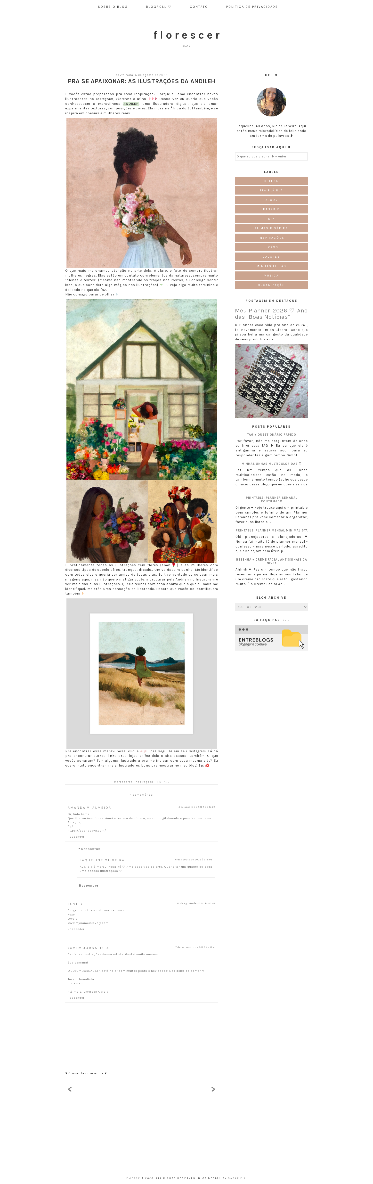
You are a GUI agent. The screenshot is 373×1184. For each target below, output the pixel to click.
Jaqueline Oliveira (102, 860)
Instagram (75, 983)
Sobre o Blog (113, 6)
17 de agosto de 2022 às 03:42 (196, 903)
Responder (76, 836)
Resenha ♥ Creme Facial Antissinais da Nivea (271, 561)
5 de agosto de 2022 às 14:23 (197, 807)
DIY (271, 218)
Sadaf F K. (237, 1178)
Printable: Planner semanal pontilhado (271, 499)
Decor (271, 200)
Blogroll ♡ (159, 6)
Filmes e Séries (271, 228)
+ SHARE (163, 782)
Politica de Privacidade (252, 6)
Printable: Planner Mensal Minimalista (272, 530)
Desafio (271, 209)
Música (271, 275)
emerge (134, 1178)
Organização (271, 285)
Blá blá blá (271, 190)
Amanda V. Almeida (89, 808)
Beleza (271, 181)
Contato (199, 6)
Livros (271, 247)
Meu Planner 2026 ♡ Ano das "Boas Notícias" (271, 313)
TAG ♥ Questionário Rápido (271, 434)
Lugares (271, 256)
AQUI (144, 751)
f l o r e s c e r (186, 35)
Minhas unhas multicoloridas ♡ (272, 463)
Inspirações (144, 782)
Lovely (75, 904)
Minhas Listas (271, 266)
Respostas (90, 849)
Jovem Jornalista (88, 948)
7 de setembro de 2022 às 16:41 (195, 947)
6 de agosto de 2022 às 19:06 (193, 859)
